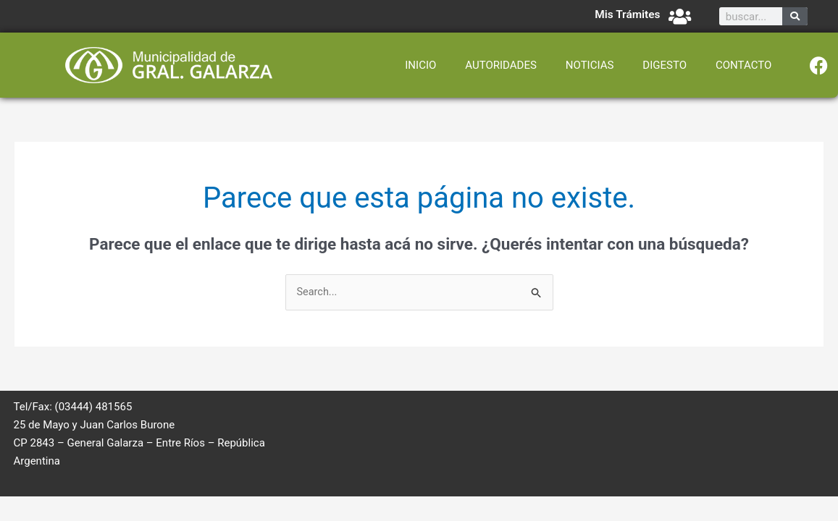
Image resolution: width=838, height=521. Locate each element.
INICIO (420, 65)
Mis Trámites (626, 14)
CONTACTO (743, 65)
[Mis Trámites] (680, 16)
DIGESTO (664, 65)
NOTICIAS (590, 65)
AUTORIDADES (501, 65)
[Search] (795, 16)
